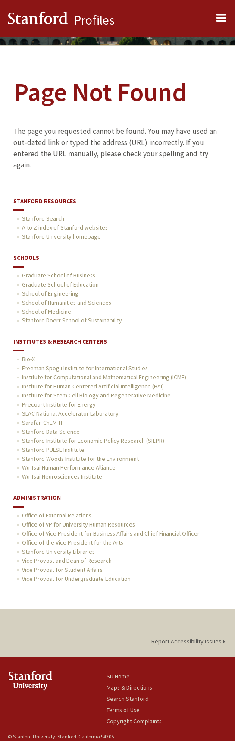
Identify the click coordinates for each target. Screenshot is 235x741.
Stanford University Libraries (58, 551)
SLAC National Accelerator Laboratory (70, 413)
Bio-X (28, 359)
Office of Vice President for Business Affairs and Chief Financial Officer (111, 533)
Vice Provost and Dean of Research (67, 560)
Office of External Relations (56, 515)
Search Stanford (128, 699)
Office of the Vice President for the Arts (72, 542)
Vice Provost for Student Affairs (62, 570)
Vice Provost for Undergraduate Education (76, 579)
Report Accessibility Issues (189, 641)
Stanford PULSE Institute (53, 450)
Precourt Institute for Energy (59, 404)
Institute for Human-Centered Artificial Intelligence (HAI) (93, 386)
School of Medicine (46, 311)
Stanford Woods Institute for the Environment (80, 459)
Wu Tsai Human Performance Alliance (69, 467)
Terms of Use (123, 710)
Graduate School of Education (60, 284)
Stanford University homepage (61, 236)
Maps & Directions (129, 687)
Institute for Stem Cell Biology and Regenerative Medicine (96, 395)
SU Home (118, 676)
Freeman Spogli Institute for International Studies (85, 368)
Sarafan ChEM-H (42, 422)
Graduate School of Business (58, 275)
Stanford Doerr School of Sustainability (72, 320)
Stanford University (57, 680)
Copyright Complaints (134, 721)
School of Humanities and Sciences (66, 302)
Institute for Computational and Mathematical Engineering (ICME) (104, 377)
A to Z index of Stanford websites (65, 227)
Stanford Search (43, 218)
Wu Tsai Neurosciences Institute (62, 476)
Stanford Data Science (51, 431)
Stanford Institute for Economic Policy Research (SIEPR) (93, 441)
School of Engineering (50, 293)
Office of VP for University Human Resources (78, 524)
